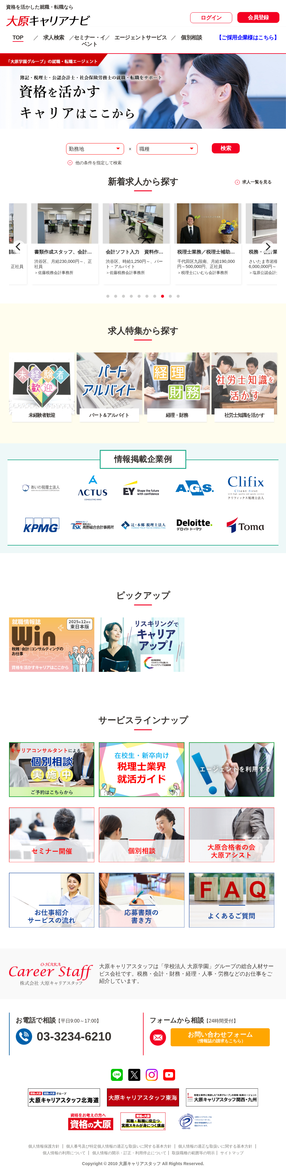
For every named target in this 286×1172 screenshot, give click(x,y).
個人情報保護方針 (43, 1146)
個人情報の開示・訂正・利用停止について (129, 1153)
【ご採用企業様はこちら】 (247, 37)
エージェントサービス (140, 37)
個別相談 (191, 37)
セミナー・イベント (89, 40)
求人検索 (53, 37)
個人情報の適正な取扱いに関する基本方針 (215, 1146)
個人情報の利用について (64, 1153)
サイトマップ (232, 1153)
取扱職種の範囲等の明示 (193, 1153)
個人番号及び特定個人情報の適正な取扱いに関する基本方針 (119, 1146)
